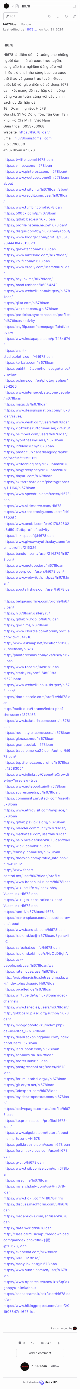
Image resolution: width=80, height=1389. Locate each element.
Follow (26, 24)
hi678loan (11, 24)
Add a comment (40, 1353)
